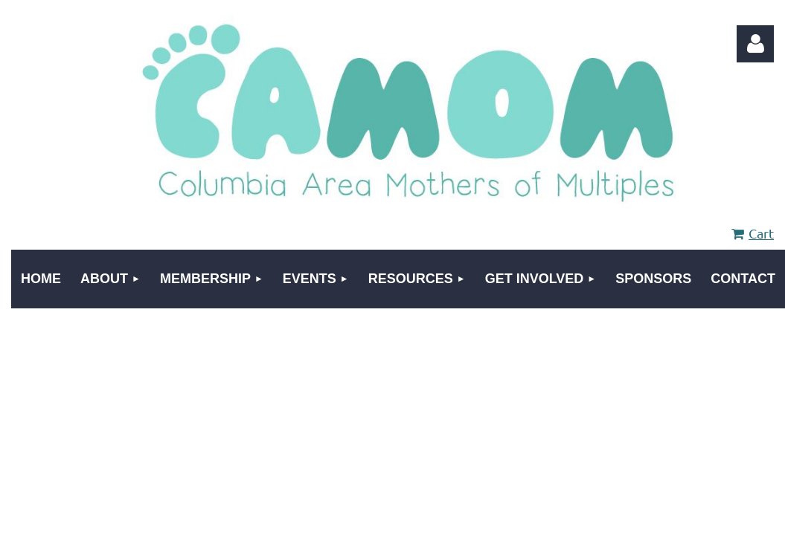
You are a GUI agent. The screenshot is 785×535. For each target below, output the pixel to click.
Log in (755, 43)
